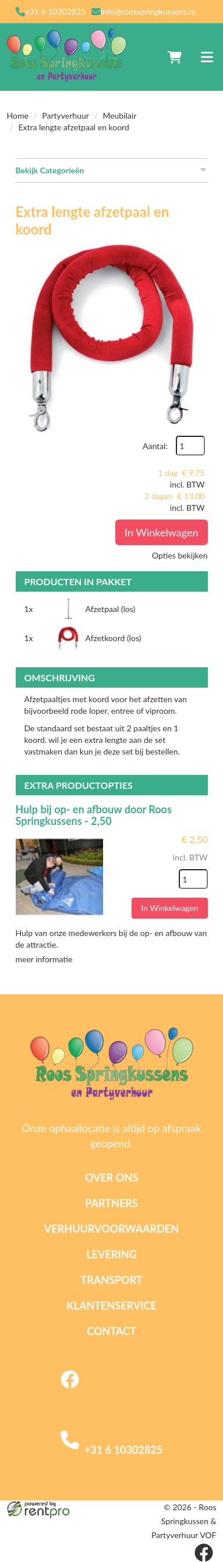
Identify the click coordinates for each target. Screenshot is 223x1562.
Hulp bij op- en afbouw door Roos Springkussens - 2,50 (94, 815)
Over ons (111, 1177)
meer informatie (44, 959)
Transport (111, 1279)
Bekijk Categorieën (112, 170)
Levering (111, 1254)
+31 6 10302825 (55, 11)
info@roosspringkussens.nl (148, 11)
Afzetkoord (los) (113, 638)
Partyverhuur (65, 115)
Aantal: (155, 446)
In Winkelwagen (161, 532)
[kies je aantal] (193, 879)
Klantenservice (111, 1305)
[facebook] (70, 1389)
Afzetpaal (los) (111, 609)
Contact (111, 1331)
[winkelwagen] (174, 57)
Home (18, 115)
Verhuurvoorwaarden (111, 1228)
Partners (111, 1203)
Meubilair (119, 115)
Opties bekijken (179, 555)
